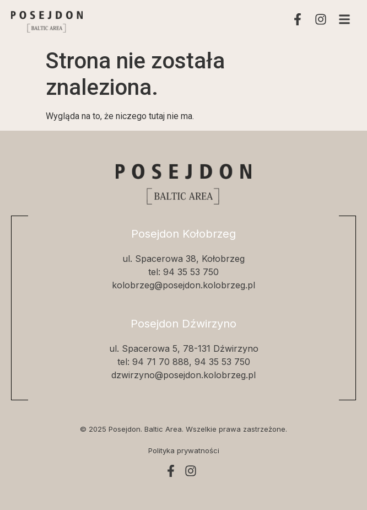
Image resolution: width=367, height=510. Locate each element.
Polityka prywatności (183, 450)
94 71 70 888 (160, 361)
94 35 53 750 (191, 271)
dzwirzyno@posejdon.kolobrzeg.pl (183, 374)
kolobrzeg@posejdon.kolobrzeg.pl (183, 285)
